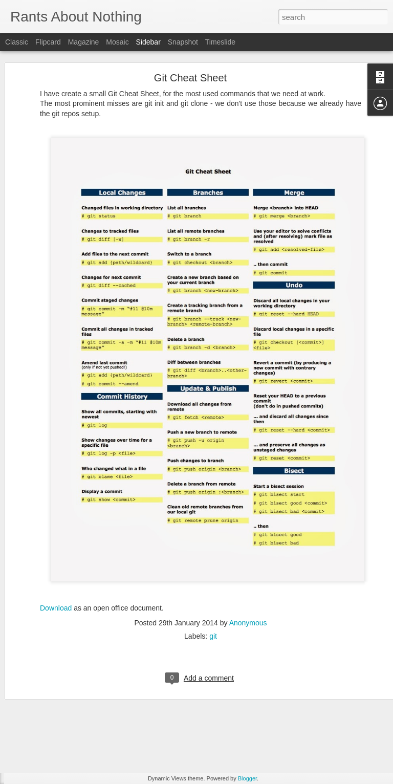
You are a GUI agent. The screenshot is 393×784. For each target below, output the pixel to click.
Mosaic (117, 42)
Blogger (247, 778)
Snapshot (183, 42)
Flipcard (48, 42)
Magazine (83, 42)
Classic (16, 42)
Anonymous (248, 528)
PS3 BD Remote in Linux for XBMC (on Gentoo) (90, 661)
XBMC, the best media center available (78, 707)
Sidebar (148, 42)
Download (56, 513)
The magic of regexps (54, 684)
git (213, 541)
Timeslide (220, 42)
